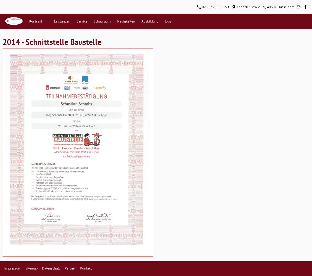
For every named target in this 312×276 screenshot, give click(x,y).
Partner (70, 268)
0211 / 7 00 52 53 (213, 7)
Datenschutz (51, 268)
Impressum (12, 268)
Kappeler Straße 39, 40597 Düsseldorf (263, 7)
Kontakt (86, 268)
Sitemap (32, 268)
